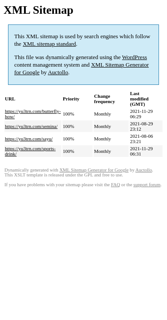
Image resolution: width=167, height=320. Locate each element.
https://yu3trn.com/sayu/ (29, 138)
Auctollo (58, 72)
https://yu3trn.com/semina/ (31, 126)
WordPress (134, 57)
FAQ (115, 184)
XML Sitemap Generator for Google (93, 170)
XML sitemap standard (49, 43)
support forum (147, 184)
